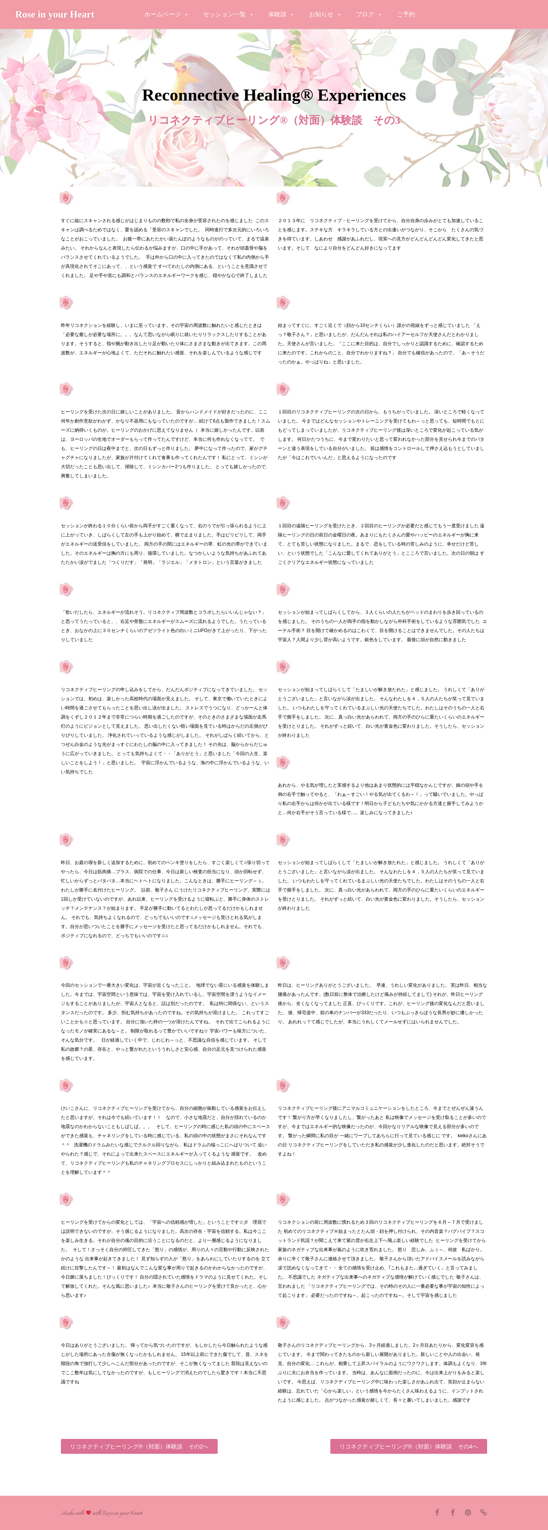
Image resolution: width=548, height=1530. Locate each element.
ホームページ (166, 15)
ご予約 (406, 14)
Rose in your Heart (54, 14)
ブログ (368, 15)
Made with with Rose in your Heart (101, 1513)
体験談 (281, 15)
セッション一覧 (228, 15)
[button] (139, 1446)
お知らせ (325, 15)
